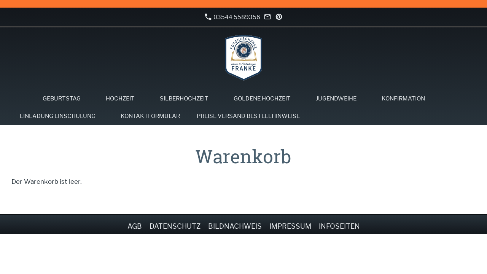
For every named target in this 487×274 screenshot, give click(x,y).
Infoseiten (339, 226)
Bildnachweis (235, 226)
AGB (134, 226)
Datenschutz (175, 226)
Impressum (290, 226)
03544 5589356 (232, 17)
